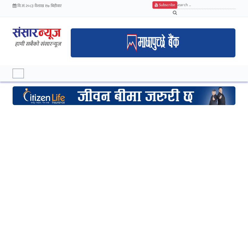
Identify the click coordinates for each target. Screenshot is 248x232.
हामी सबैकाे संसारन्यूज (38, 44)
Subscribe (165, 5)
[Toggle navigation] (18, 73)
